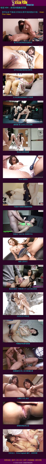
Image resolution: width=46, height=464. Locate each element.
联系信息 (7, 460)
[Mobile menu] (2, 3)
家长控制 (38, 460)
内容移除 (31, 460)
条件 (13, 460)
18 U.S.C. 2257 (21, 460)
